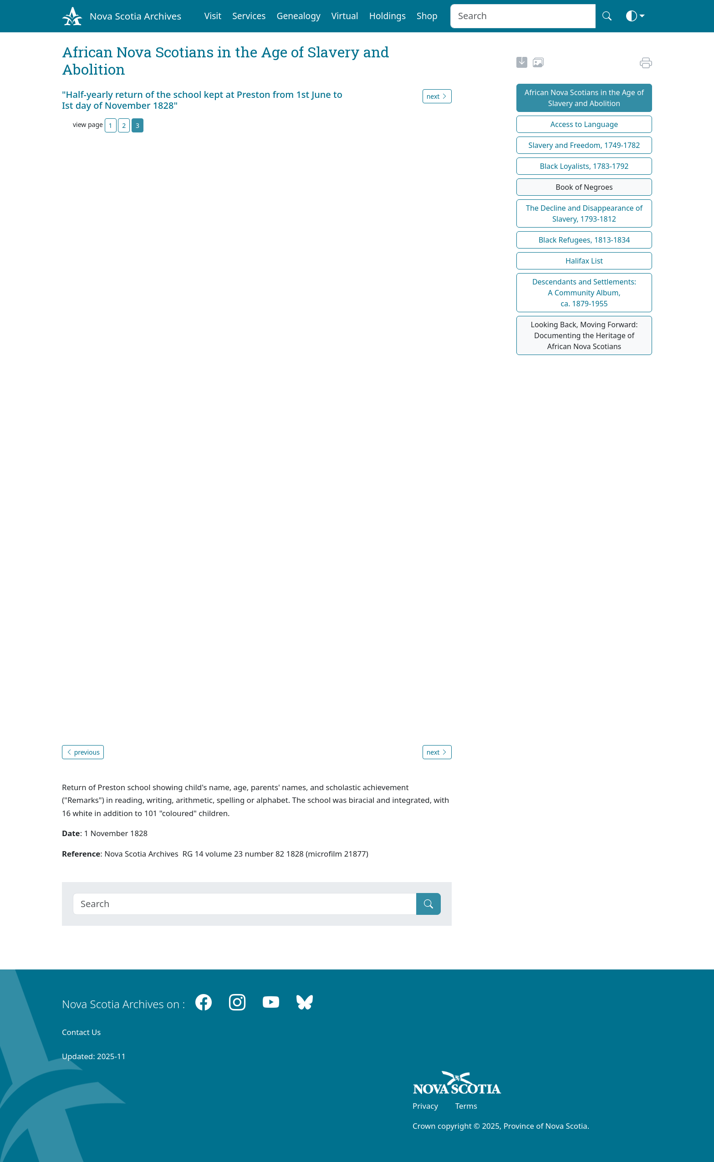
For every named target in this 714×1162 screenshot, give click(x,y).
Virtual (345, 16)
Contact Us (81, 1032)
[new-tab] (521, 64)
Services (248, 16)
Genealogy (298, 16)
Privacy (425, 1106)
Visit (213, 16)
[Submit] (428, 904)
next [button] (437, 96)
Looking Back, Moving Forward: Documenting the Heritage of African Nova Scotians (584, 335)
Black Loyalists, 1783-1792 (584, 166)
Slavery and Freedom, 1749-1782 (584, 145)
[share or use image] (538, 64)
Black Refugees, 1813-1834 (584, 240)
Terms (466, 1106)
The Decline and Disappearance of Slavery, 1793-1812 (584, 213)
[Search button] (607, 16)
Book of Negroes (584, 187)
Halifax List (584, 261)
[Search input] (523, 16)
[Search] (245, 904)
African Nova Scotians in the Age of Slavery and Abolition (584, 97)
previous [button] (83, 752)
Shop (427, 16)
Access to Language (584, 124)
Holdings (387, 16)
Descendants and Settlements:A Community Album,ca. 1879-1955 (584, 293)
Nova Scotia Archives (135, 16)
